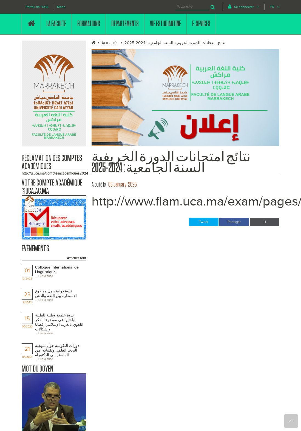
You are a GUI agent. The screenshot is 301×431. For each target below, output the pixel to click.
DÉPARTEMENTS (125, 24)
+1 (264, 222)
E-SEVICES (201, 24)
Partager (234, 222)
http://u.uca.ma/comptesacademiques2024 (55, 173)
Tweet (203, 222)
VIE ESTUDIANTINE (165, 24)
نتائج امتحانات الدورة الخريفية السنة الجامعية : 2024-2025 (174, 43)
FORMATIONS (88, 24)
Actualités (109, 43)
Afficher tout (76, 258)
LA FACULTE (56, 24)
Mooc (61, 7)
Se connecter (243, 6)
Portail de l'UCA (37, 7)
